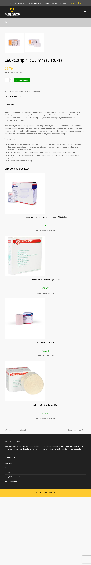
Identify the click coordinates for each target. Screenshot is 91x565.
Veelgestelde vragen (12, 545)
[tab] (9, 172)
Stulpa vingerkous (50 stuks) (16, 498)
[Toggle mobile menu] (85, 12)
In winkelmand (22, 148)
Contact (7, 536)
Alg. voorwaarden (11, 549)
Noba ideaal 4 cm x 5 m (77, 498)
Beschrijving (9, 173)
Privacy (7, 540)
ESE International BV (74, 3)
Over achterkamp (11, 532)
